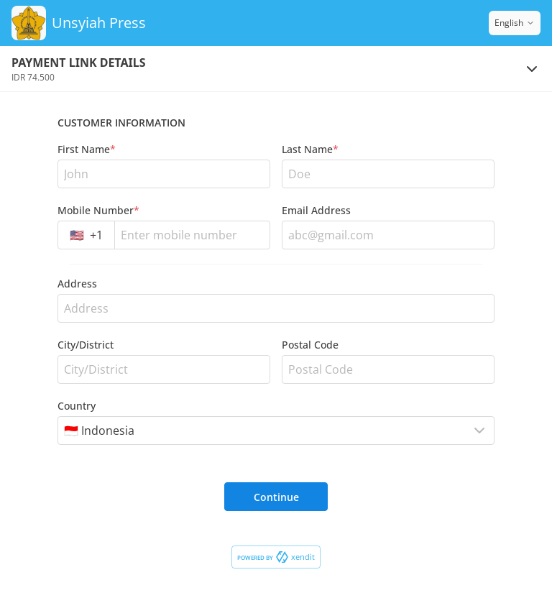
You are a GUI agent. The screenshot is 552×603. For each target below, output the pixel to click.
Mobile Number (98, 210)
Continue (276, 497)
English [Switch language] (514, 23)
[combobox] (86, 235)
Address (77, 283)
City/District (86, 344)
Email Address (316, 210)
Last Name (310, 149)
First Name (87, 149)
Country (77, 406)
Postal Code (310, 344)
